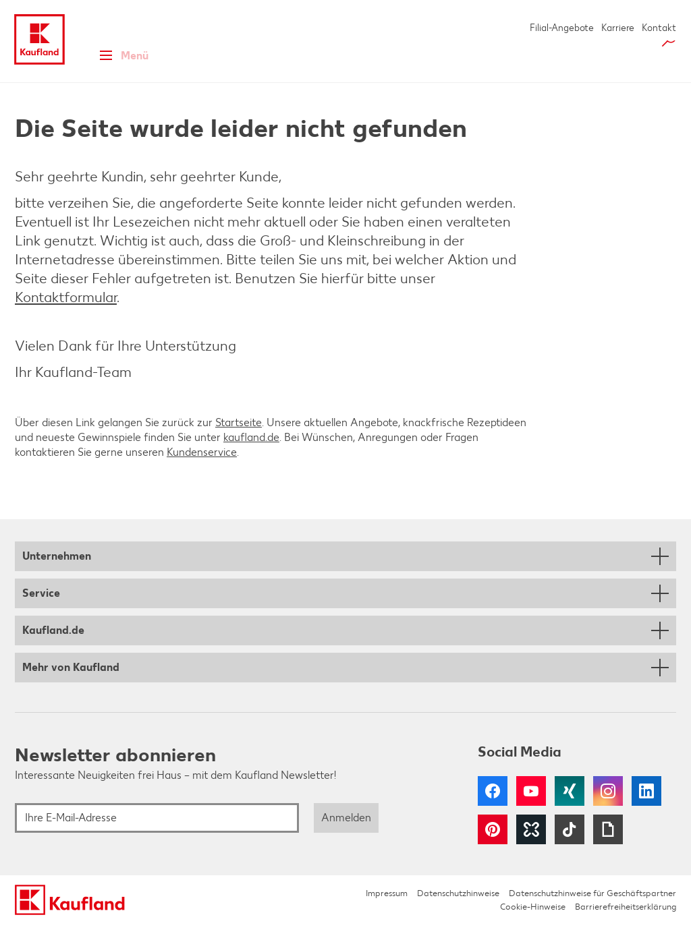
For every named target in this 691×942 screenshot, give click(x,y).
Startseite (238, 440)
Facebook (492, 808)
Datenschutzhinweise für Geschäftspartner (592, 911)
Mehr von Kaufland (70, 684)
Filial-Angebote (562, 28)
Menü (119, 62)
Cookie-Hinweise (532, 924)
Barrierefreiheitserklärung (625, 924)
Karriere (617, 28)
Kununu (531, 847)
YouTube (531, 808)
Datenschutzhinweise (458, 911)
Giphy (608, 847)
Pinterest (492, 847)
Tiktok (569, 847)
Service (41, 610)
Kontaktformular (66, 314)
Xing (569, 808)
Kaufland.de (53, 647)
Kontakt (659, 28)
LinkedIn (646, 808)
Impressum (387, 911)
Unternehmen (56, 573)
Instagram (608, 808)
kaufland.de (251, 454)
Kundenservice (202, 469)
